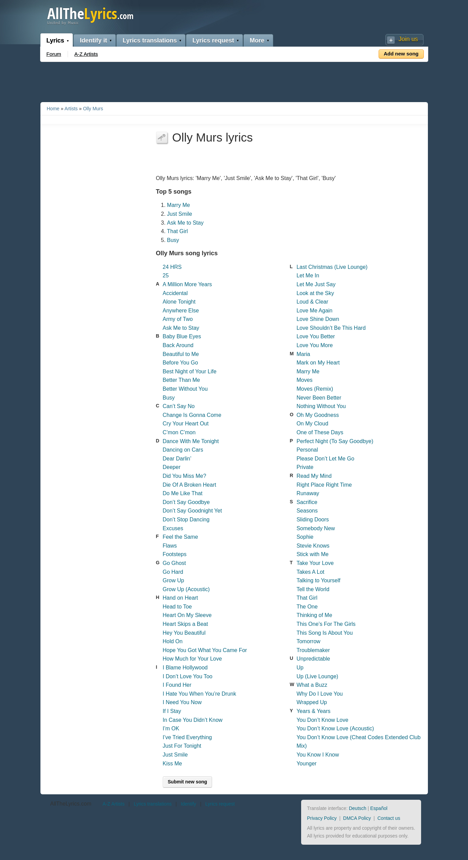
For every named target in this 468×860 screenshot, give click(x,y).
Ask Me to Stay (185, 223)
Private (304, 467)
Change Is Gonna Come (192, 415)
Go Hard (173, 572)
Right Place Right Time (324, 485)
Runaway (307, 493)
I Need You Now (182, 702)
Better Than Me (181, 380)
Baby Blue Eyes (182, 336)
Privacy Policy (321, 818)
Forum (54, 54)
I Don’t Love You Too (188, 676)
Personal (307, 450)
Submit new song (187, 781)
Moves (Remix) (314, 389)
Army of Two (178, 319)
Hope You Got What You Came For (205, 650)
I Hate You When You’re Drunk (199, 694)
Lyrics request (213, 40)
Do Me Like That (183, 493)
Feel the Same (180, 537)
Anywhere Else (181, 310)
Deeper (171, 467)
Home (53, 108)
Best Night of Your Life (189, 371)
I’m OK (171, 728)
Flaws (170, 546)
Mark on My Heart (318, 363)
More (257, 40)
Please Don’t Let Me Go (325, 458)
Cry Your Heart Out (186, 423)
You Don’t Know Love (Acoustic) (335, 728)
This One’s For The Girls (326, 624)
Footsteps (175, 554)
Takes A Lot (310, 572)
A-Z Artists (86, 54)
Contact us (388, 818)
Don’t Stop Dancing (186, 519)
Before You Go (180, 363)
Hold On (173, 641)
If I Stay (172, 711)
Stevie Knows (312, 546)
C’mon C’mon (179, 432)
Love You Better (315, 336)
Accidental (175, 293)
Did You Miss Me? (184, 476)
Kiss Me (172, 763)
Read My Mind (313, 476)
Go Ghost (174, 563)
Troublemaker (313, 650)
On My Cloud (312, 423)
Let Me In (307, 275)
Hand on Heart (180, 598)
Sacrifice (306, 502)
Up (299, 667)
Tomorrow (308, 641)
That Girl (177, 231)
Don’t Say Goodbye (186, 502)
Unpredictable (313, 659)
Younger (306, 763)
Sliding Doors (312, 519)
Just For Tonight (182, 746)
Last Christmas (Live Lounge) (331, 267)
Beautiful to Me (181, 354)
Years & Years (313, 711)
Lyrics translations (150, 40)
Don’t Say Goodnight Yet (192, 511)
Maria (303, 354)
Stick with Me (312, 554)
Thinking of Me (314, 615)
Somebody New (315, 528)
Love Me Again (314, 310)
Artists (71, 108)
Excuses (173, 528)
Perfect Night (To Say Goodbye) (334, 441)
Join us (408, 39)
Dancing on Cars (183, 450)
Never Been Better (318, 398)
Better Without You (185, 389)
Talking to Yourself (318, 580)
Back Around (178, 345)
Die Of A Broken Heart (189, 485)
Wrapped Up (311, 702)
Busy (173, 240)
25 (166, 275)
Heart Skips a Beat (185, 624)
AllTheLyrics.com (70, 804)
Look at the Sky (315, 293)
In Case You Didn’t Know (193, 720)
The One (306, 607)
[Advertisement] (234, 80)
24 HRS (172, 267)
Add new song (401, 53)
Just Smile (179, 214)
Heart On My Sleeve (187, 615)
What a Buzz (311, 685)
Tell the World (312, 589)
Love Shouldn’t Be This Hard (330, 328)
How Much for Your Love (192, 659)
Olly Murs (93, 108)
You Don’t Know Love (322, 720)
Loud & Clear (312, 302)
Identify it (93, 40)
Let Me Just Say (315, 284)
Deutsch (357, 808)
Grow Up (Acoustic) (186, 589)
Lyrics (55, 40)
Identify (188, 804)
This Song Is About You (324, 633)
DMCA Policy (357, 818)
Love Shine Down (317, 319)
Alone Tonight (179, 302)
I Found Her (177, 685)
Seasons (306, 511)
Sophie (304, 537)
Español (378, 808)
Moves (304, 380)
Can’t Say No (179, 406)
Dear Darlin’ (177, 458)
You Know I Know (317, 755)
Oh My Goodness (317, 415)
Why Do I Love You (319, 694)
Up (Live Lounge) (317, 676)
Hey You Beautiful (184, 633)
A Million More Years (187, 284)
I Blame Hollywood (185, 667)
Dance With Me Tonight (191, 441)
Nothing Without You (321, 406)
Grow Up (173, 580)
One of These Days (319, 432)
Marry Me (178, 205)
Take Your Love (314, 563)
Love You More (314, 345)
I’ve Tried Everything (187, 737)
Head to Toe (177, 607)
